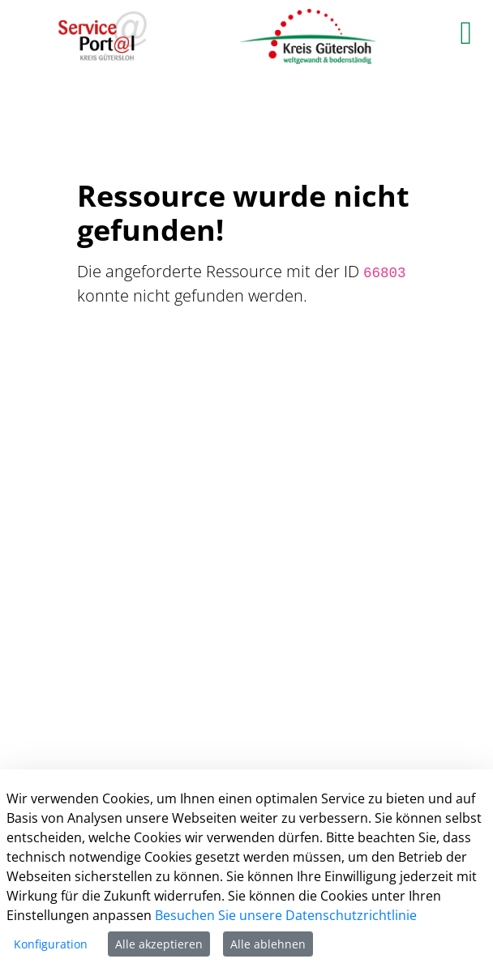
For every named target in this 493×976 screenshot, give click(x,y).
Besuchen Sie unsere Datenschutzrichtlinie (286, 915)
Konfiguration (51, 944)
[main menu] (466, 32)
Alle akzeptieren (159, 944)
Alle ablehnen (268, 944)
